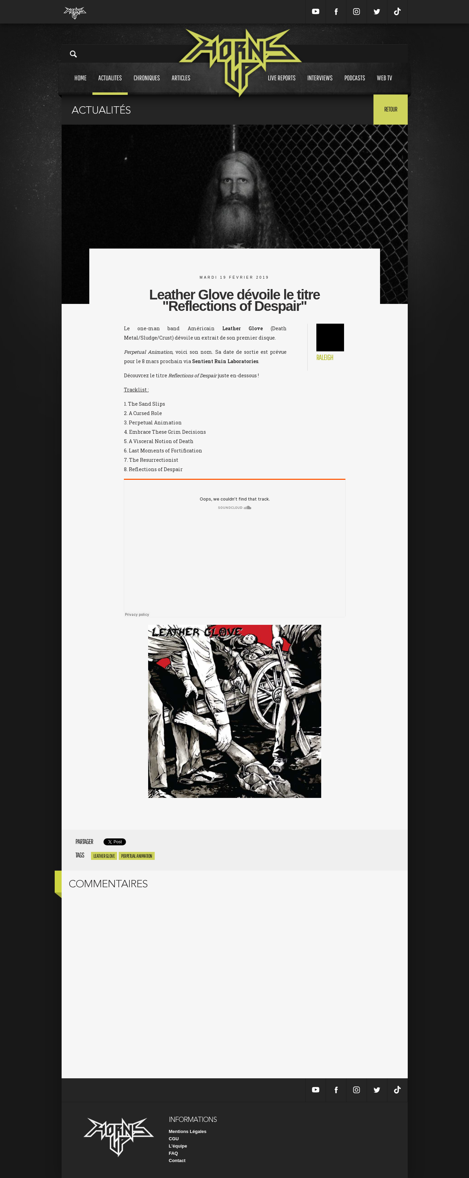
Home (80, 84)
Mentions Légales (188, 1131)
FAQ (173, 1153)
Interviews (320, 84)
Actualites (110, 84)
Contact (177, 1160)
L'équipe (178, 1146)
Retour (390, 109)
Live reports (281, 84)
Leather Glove (104, 856)
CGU (174, 1138)
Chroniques (147, 84)
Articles (181, 84)
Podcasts (355, 84)
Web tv (384, 84)
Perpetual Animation (136, 856)
